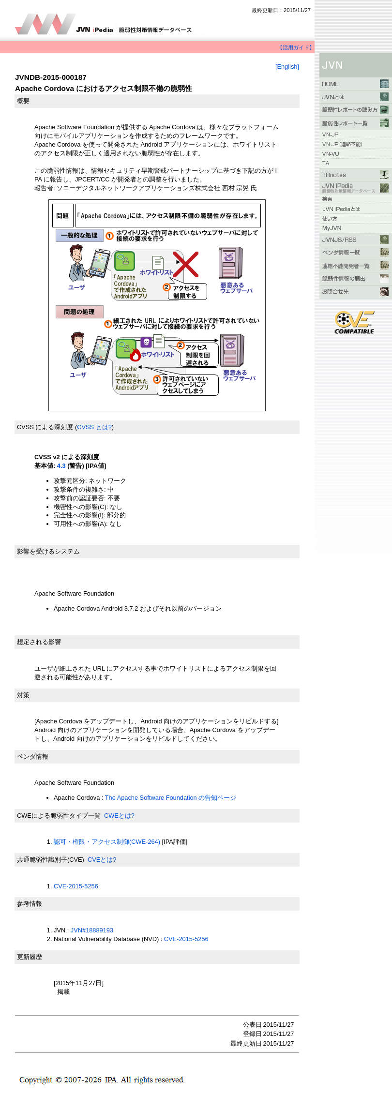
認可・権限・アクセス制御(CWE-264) (107, 841)
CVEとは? (102, 859)
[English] (287, 66)
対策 (23, 695)
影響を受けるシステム (48, 551)
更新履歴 (29, 956)
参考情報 (29, 903)
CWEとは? (119, 815)
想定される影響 (39, 641)
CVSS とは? (94, 427)
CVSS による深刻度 (45, 427)
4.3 (61, 465)
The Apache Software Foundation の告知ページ (171, 797)
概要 (23, 101)
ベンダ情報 (32, 756)
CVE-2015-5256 (76, 886)
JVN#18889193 (92, 930)
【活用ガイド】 (296, 47)
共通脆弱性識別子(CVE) (50, 859)
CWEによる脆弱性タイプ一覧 (59, 815)
